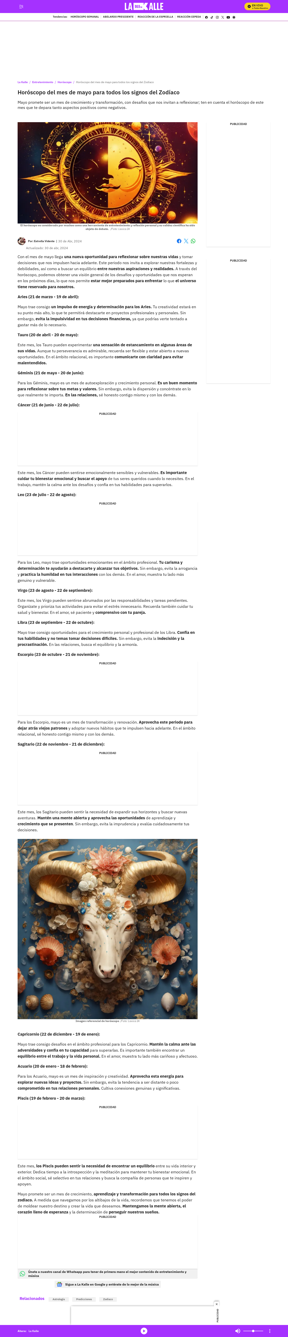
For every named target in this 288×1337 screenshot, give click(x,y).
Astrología (59, 1299)
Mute (237, 1331)
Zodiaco (108, 1299)
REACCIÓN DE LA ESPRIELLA (155, 17)
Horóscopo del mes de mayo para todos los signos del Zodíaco (115, 82)
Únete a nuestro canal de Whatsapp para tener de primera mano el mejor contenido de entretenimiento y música (103, 1274)
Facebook (179, 241)
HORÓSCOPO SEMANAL (85, 17)
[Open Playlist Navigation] (269, 1331)
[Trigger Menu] (21, 6)
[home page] (144, 6)
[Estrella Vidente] (44, 241)
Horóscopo (65, 82)
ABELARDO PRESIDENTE (118, 17)
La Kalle (23, 82)
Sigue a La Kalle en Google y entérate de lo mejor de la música (108, 1284)
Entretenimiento (42, 82)
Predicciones (84, 1299)
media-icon (144, 1331)
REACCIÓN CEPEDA (189, 17)
